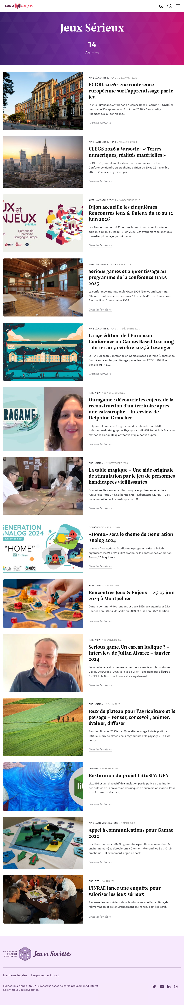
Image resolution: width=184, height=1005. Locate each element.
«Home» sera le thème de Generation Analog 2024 (131, 537)
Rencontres (96, 585)
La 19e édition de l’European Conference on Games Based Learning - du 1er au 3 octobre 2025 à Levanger (131, 341)
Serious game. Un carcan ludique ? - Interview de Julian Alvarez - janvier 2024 (129, 653)
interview (95, 393)
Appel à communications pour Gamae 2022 (131, 833)
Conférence (96, 527)
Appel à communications (103, 823)
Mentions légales (15, 975)
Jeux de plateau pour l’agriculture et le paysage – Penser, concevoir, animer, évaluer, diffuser (132, 717)
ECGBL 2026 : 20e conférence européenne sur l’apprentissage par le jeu (131, 90)
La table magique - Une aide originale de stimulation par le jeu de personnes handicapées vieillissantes (132, 476)
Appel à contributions (102, 78)
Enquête (94, 881)
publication (96, 463)
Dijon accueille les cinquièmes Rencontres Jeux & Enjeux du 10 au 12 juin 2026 (131, 213)
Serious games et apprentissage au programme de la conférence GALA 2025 (128, 277)
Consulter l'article (98, 123)
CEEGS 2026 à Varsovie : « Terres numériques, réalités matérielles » (127, 152)
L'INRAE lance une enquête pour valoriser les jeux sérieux (124, 891)
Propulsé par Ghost (45, 975)
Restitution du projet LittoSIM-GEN (129, 775)
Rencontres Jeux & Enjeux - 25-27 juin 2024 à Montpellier (132, 595)
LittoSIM (94, 768)
